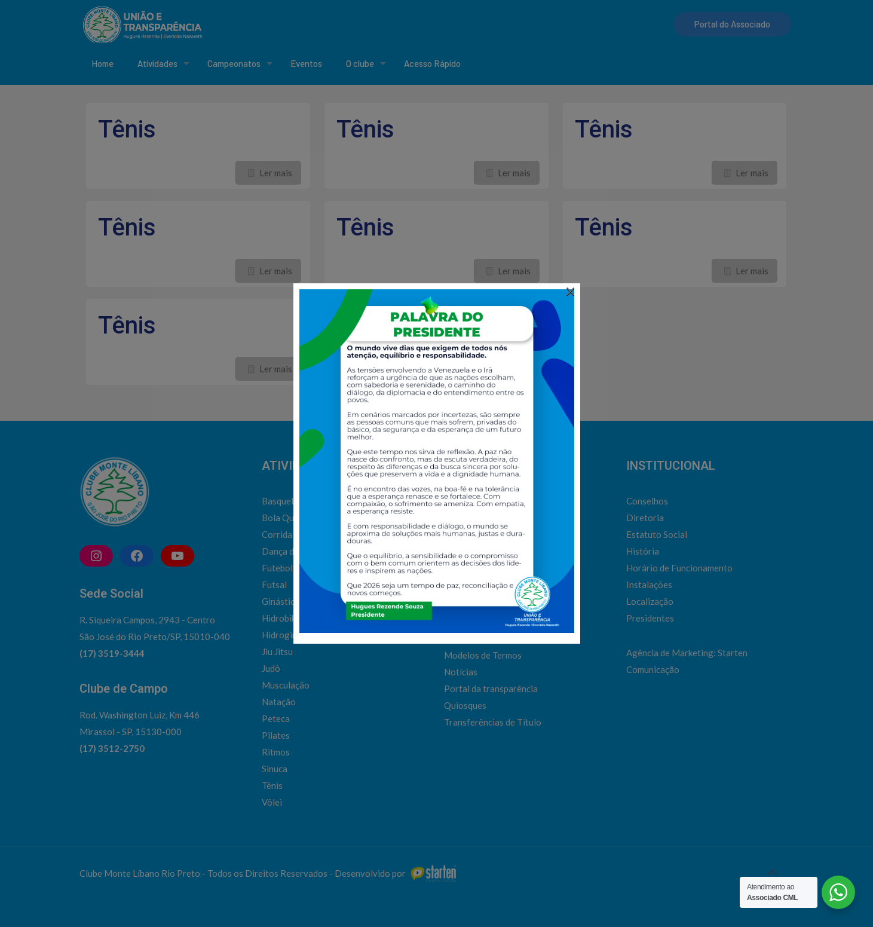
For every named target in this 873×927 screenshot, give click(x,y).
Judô (271, 668)
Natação (279, 701)
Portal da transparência (491, 688)
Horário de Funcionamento (679, 567)
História (642, 551)
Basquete (280, 500)
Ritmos (276, 752)
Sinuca (274, 768)
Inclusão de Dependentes (494, 638)
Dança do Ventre (295, 551)
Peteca (276, 718)
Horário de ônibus (479, 621)
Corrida (277, 534)
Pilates (276, 735)
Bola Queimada (292, 517)
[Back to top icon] (772, 872)
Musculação (286, 685)
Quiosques (465, 705)
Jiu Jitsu (277, 651)
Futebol (277, 567)
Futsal (274, 584)
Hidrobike (281, 618)
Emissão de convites (484, 604)
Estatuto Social (656, 534)
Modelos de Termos (483, 655)
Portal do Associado (732, 24)
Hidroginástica (291, 634)
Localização (649, 601)
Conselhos (647, 500)
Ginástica (280, 601)
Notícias (460, 671)
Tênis (127, 129)
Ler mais (275, 172)
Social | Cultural (475, 500)
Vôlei (272, 802)
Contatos (463, 588)
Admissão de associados (492, 571)
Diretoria (645, 517)
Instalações (649, 584)
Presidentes (650, 618)
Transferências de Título (492, 722)
